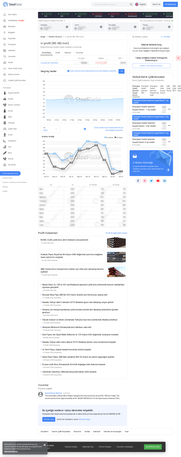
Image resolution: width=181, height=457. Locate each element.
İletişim (5, 187)
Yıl (44, 127)
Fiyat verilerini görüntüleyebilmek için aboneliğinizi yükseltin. (93, 71)
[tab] (136, 90)
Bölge (43, 36)
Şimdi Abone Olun (153, 447)
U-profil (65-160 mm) (49, 63)
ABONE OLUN (49, 419)
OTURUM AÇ (170, 4)
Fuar (127, 431)
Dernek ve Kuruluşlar (112, 431)
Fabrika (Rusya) (55, 36)
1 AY (121, 71)
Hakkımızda (7, 178)
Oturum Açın (84, 419)
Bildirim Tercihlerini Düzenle (151, 66)
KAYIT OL (156, 4)
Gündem (44, 431)
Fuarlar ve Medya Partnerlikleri (14, 182)
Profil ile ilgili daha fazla (116, 233)
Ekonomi (77, 431)
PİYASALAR (7, 88)
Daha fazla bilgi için (11, 451)
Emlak (87, 431)
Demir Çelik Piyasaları (61, 431)
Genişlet (165, 36)
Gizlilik (4, 191)
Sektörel (96, 431)
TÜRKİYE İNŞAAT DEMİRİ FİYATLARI (51, 21)
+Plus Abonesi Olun (10, 173)
